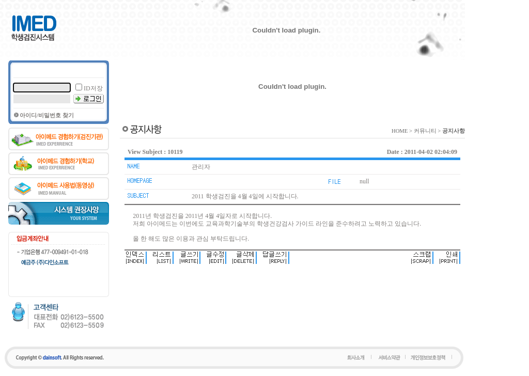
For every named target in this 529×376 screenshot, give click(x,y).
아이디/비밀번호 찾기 (47, 115)
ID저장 (93, 88)
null (364, 181)
